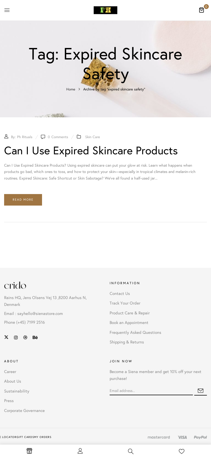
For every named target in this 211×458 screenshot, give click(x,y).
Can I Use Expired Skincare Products (91, 150)
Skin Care (92, 137)
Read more (23, 199)
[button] (201, 9)
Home (70, 89)
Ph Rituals (24, 137)
